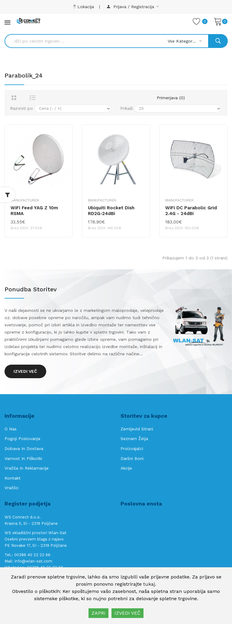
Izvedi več (25, 371)
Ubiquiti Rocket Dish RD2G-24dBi (111, 211)
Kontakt (13, 478)
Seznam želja (134, 438)
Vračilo (11, 487)
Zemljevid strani (137, 428)
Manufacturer (25, 200)
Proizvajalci (132, 448)
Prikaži (126, 108)
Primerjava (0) (171, 97)
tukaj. (149, 584)
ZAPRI (98, 613)
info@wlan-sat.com (33, 561)
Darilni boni (132, 458)
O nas (11, 428)
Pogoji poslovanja (22, 438)
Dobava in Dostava (24, 448)
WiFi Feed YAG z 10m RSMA (34, 211)
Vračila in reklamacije (27, 468)
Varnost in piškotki (23, 458)
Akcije (126, 468)
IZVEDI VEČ (127, 613)
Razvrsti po (21, 108)
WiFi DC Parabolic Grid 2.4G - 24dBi (191, 211)
